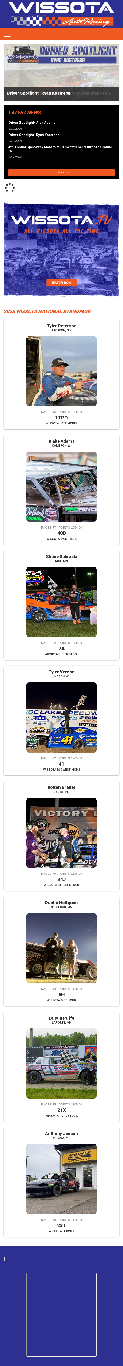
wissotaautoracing (64, 1259)
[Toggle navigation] (7, 34)
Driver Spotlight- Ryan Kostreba (38, 93)
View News (61, 172)
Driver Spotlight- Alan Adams (31, 123)
